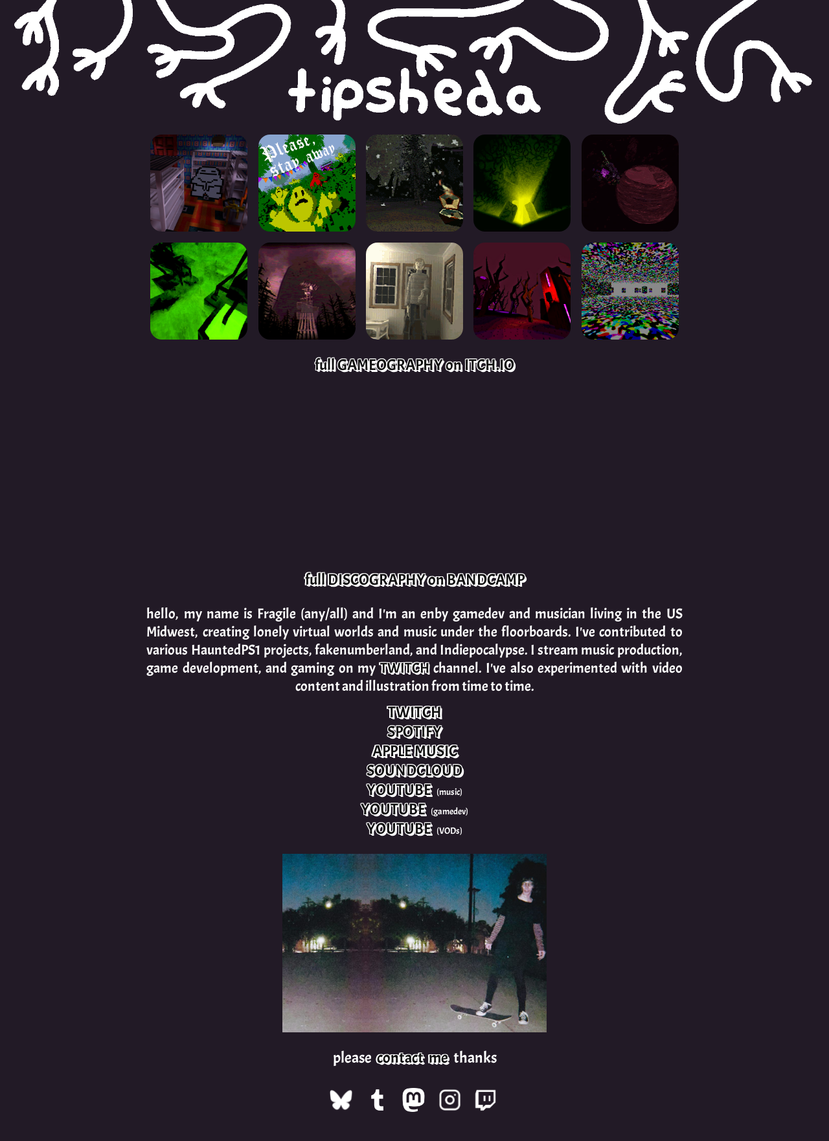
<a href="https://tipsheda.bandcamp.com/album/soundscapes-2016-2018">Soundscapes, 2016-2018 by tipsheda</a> (593, 474)
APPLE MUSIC (414, 751)
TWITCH (404, 668)
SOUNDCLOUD (414, 770)
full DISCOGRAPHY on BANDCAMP (415, 579)
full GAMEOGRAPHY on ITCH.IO (414, 365)
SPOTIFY (414, 731)
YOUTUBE (399, 789)
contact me (412, 1057)
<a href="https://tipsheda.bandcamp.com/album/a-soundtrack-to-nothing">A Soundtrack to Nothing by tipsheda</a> (414, 474)
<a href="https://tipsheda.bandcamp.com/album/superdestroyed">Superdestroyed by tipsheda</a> (235, 474)
